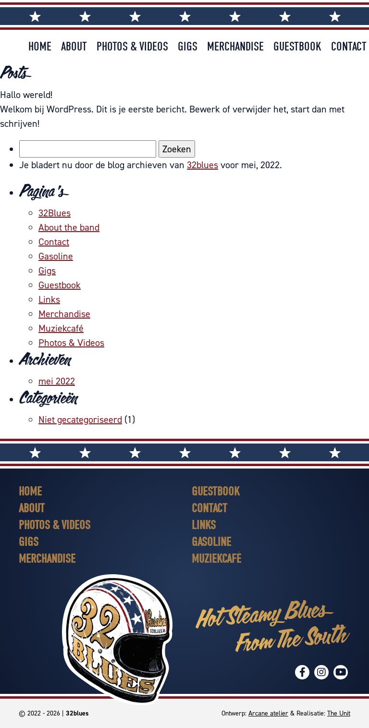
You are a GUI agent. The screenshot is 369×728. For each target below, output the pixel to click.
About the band (68, 227)
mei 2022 (56, 381)
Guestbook (297, 46)
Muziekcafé (61, 328)
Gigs (187, 46)
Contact (349, 46)
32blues (202, 165)
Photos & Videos (132, 46)
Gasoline (55, 256)
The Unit (338, 713)
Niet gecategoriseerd (80, 419)
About (74, 46)
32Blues (54, 213)
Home (39, 46)
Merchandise (235, 46)
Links (49, 299)
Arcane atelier (268, 713)
